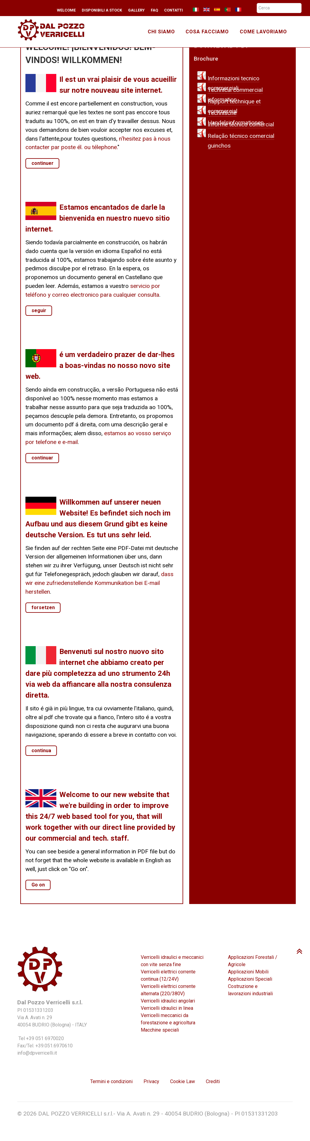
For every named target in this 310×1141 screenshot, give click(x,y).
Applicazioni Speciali (250, 979)
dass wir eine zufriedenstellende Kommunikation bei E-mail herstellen (99, 583)
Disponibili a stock (102, 10)
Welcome (66, 10)
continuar (42, 458)
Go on (38, 885)
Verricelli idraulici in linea (167, 1008)
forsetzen (43, 607)
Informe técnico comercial (241, 124)
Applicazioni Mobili (248, 972)
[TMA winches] (54, 29)
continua (41, 750)
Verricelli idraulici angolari (168, 1001)
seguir (38, 310)
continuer (42, 163)
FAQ (154, 10)
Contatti (173, 10)
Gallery (136, 10)
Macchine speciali (160, 1030)
